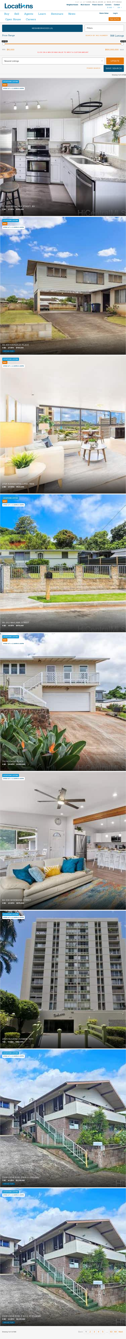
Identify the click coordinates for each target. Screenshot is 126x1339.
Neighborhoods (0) (42, 28)
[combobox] (53, 61)
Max (122, 50)
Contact (117, 5)
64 (115, 1331)
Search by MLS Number (97, 35)
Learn (48, 13)
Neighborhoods (72, 5)
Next (121, 1331)
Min (3, 49)
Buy (6, 13)
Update (115, 61)
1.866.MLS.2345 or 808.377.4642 (104, 2)
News (82, 13)
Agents (32, 13)
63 (111, 1331)
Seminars (65, 13)
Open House (13, 19)
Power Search (97, 5)
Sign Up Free (114, 19)
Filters (90, 28)
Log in (115, 13)
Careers (108, 5)
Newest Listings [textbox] (11, 61)
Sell (18, 13)
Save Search (114, 68)
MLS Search (85, 5)
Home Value (103, 13)
